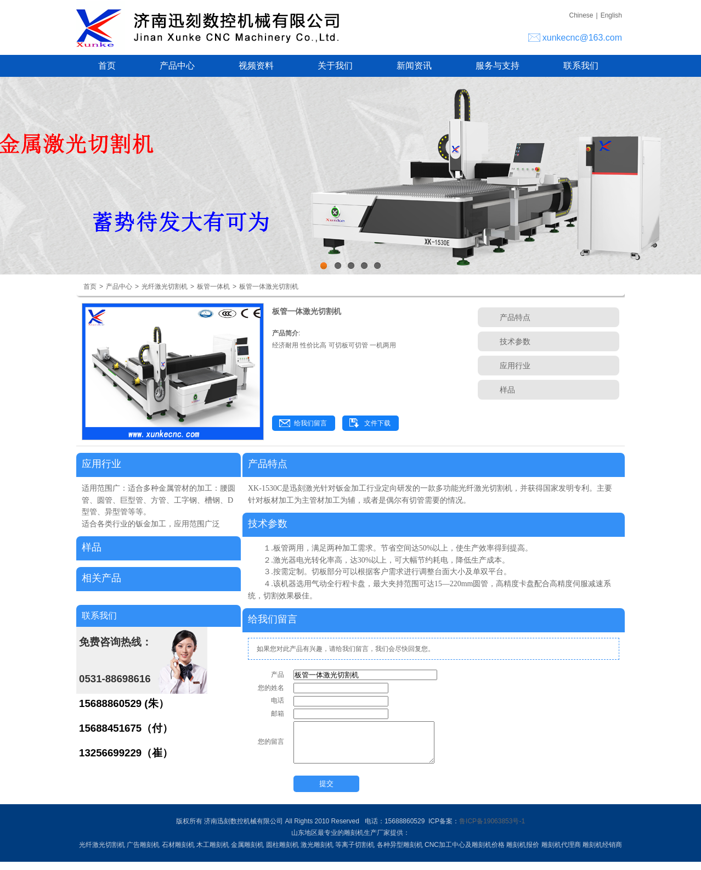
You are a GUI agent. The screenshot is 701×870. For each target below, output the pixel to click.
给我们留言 (310, 423)
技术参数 (515, 341)
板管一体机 (213, 286)
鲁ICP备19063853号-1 (492, 829)
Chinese (581, 15)
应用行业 (515, 365)
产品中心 (177, 65)
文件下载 (377, 423)
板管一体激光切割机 (268, 286)
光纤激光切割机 (165, 286)
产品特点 (515, 317)
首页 (107, 65)
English (611, 15)
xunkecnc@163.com (582, 37)
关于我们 (335, 65)
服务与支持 (497, 65)
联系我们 (580, 65)
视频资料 (256, 65)
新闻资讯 (414, 65)
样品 (507, 389)
